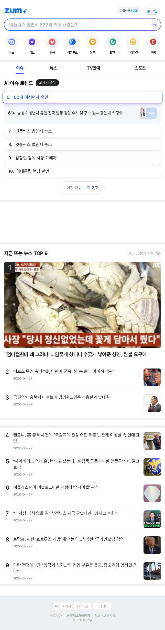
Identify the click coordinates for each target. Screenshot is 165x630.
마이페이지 (63, 606)
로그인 (152, 11)
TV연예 (93, 68)
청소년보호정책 (104, 615)
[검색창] (75, 25)
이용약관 (56, 615)
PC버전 (82, 606)
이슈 (19, 68)
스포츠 (140, 68)
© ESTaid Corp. (82, 620)
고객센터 (101, 606)
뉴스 (53, 68)
